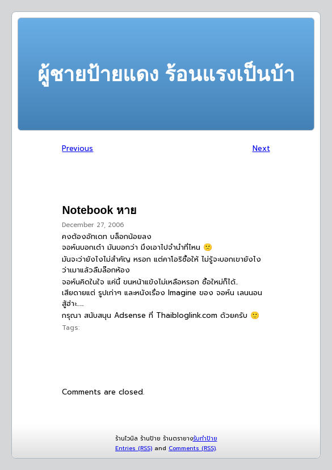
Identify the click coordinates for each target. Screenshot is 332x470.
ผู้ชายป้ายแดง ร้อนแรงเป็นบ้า (166, 74)
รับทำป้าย (205, 438)
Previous (77, 148)
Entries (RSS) (133, 448)
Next (261, 148)
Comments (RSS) (192, 448)
